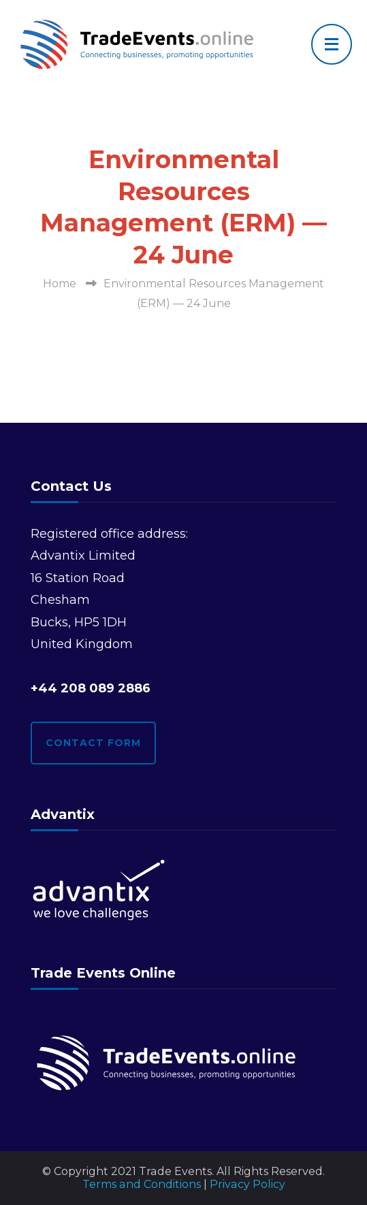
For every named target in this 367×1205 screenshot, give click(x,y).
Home (59, 283)
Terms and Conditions (141, 1184)
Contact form (93, 743)
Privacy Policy (247, 1184)
